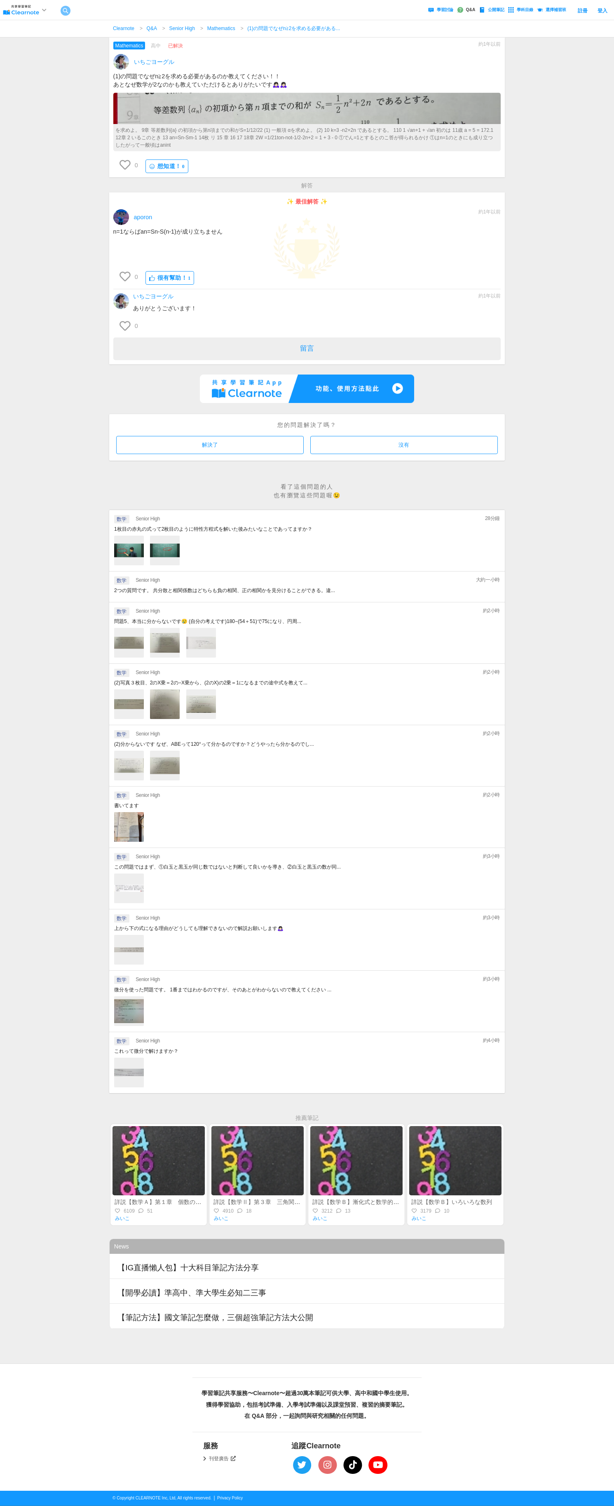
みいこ (122, 1218)
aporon (143, 217)
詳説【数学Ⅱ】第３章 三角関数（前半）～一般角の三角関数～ (297, 1202)
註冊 (583, 11)
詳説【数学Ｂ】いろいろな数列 (451, 1202)
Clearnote (123, 28)
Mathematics (221, 28)
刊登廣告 (222, 1458)
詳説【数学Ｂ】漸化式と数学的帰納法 (361, 1202)
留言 (307, 348)
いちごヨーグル (154, 62)
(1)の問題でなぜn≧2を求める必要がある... (293, 28)
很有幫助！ (170, 278)
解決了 (210, 445)
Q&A (152, 28)
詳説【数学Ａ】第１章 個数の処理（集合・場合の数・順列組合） (201, 1202)
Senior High (182, 28)
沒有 (403, 445)
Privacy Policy (230, 1498)
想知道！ (167, 166)
